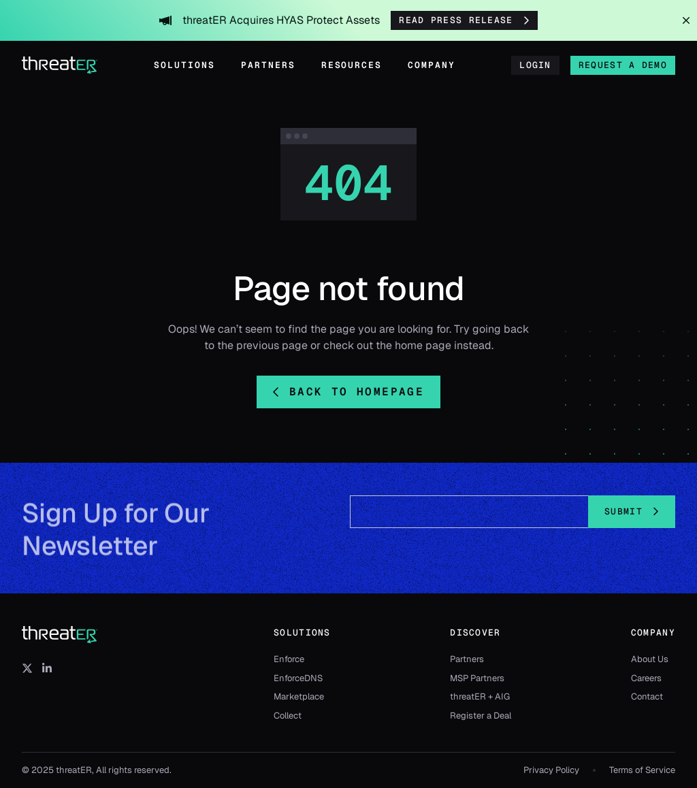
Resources (352, 65)
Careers (646, 678)
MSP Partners (477, 678)
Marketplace (299, 696)
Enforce (289, 659)
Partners (268, 65)
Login (535, 65)
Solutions (184, 65)
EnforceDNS (298, 678)
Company (431, 65)
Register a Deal (480, 715)
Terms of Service (642, 770)
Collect (288, 715)
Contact (647, 696)
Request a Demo (623, 65)
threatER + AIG (480, 696)
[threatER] (60, 635)
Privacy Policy (551, 770)
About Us (649, 659)
